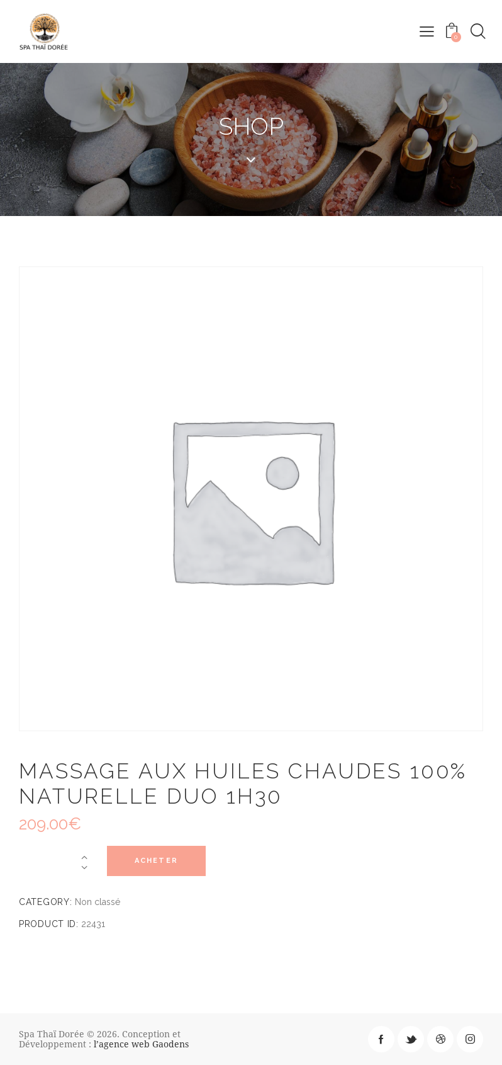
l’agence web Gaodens (141, 1044)
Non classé (97, 902)
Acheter (160, 861)
